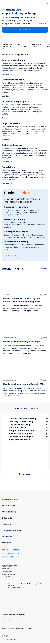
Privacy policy (20, 628)
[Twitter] (9, 620)
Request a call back (10, 553)
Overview (5, 74)
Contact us (25, 30)
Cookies (28, 628)
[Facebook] (15, 620)
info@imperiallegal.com (9, 574)
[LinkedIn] (4, 620)
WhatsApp (8, 557)
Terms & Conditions (8, 628)
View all (44, 269)
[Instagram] (20, 620)
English (6, 636)
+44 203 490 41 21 (7, 576)
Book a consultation (10, 550)
